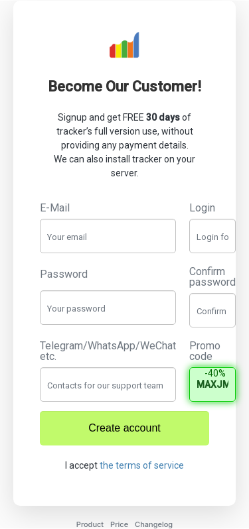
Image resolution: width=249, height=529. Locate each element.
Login (202, 208)
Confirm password (212, 277)
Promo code (204, 351)
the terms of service (142, 465)
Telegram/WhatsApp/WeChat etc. (108, 351)
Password (64, 274)
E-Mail (55, 208)
